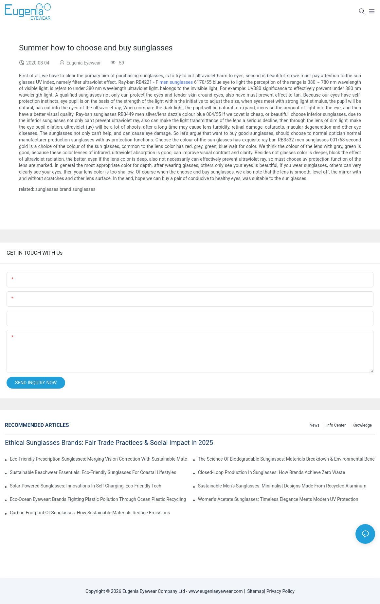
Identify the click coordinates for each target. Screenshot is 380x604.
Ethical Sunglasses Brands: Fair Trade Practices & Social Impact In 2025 (109, 443)
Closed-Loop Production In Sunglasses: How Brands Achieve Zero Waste (271, 472)
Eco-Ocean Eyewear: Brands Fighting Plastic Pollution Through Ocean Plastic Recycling (98, 499)
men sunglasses (176, 82)
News (314, 425)
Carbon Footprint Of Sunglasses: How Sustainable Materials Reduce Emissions (90, 512)
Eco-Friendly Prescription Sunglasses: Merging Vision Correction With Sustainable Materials (98, 459)
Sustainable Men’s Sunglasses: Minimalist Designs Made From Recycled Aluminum (282, 485)
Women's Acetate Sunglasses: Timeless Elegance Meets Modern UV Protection (278, 499)
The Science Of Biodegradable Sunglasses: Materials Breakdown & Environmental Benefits (286, 459)
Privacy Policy (280, 591)
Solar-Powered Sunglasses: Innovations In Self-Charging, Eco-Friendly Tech (85, 485)
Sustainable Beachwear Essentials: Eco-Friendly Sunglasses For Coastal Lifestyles (93, 472)
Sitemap (254, 591)
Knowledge (362, 425)
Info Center (336, 425)
